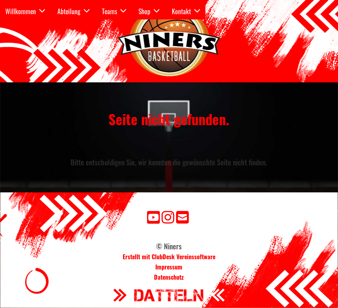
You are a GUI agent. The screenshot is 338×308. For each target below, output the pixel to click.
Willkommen (25, 11)
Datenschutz (169, 277)
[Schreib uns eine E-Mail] (182, 216)
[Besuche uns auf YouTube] (153, 216)
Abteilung (73, 11)
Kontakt (186, 11)
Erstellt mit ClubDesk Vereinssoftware (169, 256)
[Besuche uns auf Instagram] (168, 216)
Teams (114, 11)
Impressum (168, 267)
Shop (149, 11)
